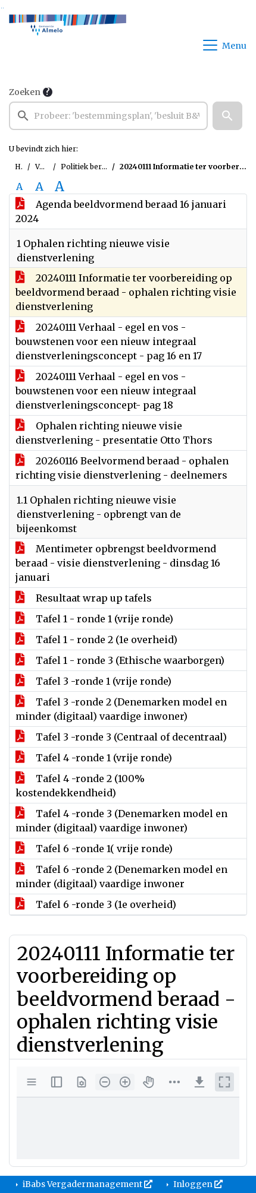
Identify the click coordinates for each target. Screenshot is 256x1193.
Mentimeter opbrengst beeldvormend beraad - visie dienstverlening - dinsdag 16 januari (117, 563)
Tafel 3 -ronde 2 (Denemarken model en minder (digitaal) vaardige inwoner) (121, 709)
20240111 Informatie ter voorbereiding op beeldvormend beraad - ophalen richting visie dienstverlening (125, 292)
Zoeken (24, 92)
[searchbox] (108, 116)
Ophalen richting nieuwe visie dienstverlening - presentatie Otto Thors (114, 433)
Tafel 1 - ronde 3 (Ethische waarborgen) (119, 660)
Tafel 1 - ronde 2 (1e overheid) (96, 639)
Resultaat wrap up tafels (83, 598)
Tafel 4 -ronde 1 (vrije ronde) (93, 758)
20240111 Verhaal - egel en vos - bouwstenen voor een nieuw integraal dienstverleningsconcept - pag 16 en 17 (108, 341)
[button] (227, 116)
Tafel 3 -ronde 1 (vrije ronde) (93, 681)
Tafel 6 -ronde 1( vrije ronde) (94, 849)
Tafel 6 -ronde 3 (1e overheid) (95, 904)
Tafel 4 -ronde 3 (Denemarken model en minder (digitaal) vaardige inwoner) (121, 821)
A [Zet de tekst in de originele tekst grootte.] (19, 186)
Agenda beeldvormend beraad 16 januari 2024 (120, 211)
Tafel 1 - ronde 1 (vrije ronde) (94, 619)
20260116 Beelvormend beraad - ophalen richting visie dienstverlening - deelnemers (122, 468)
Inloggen (197, 1184)
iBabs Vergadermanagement (86, 1184)
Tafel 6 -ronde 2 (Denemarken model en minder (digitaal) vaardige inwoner (121, 876)
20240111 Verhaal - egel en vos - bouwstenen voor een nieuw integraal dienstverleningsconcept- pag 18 (105, 391)
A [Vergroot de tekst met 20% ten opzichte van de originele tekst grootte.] (39, 186)
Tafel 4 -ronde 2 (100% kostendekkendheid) (80, 786)
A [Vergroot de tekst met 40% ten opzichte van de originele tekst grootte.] (59, 186)
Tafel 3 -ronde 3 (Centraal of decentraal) (121, 737)
